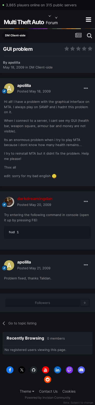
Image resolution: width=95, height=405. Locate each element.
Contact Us (48, 391)
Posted (34, 91)
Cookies (68, 391)
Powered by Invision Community (47, 397)
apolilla (14, 62)
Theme (27, 391)
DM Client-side (41, 67)
